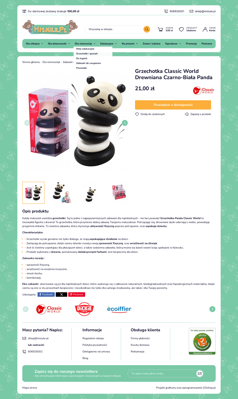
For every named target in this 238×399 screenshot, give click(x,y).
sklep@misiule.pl (202, 11)
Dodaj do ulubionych (150, 114)
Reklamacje (137, 351)
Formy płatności (140, 338)
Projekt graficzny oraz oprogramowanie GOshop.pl (186, 388)
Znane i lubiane (151, 43)
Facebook (47, 294)
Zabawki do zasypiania (76, 62)
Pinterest (78, 294)
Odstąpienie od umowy (96, 351)
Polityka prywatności (94, 345)
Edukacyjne (106, 43)
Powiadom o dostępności (173, 105)
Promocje (191, 43)
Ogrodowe (171, 43)
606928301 (174, 11)
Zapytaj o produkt (198, 114)
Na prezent (128, 43)
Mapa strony (29, 388)
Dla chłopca (33, 43)
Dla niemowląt (83, 43)
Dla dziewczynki (57, 43)
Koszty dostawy (140, 345)
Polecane (206, 43)
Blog (85, 358)
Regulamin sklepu (93, 338)
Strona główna (31, 62)
